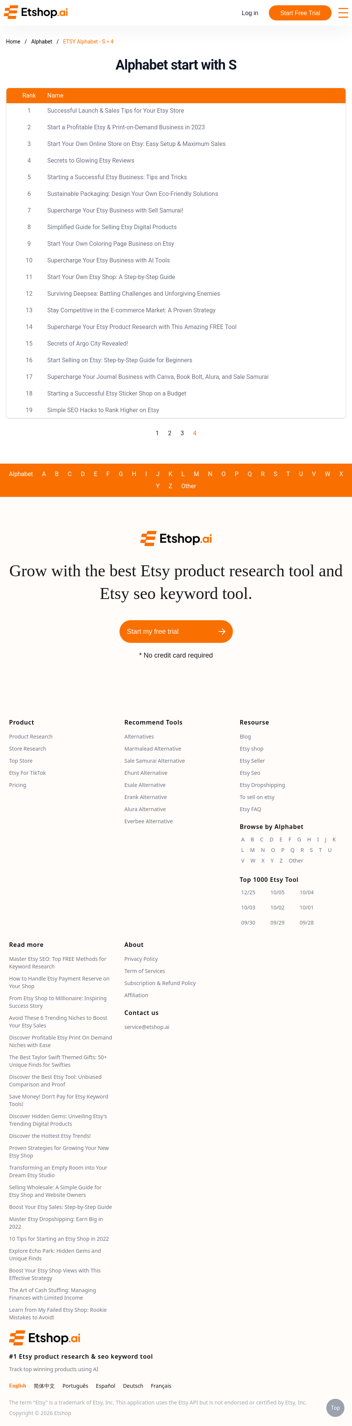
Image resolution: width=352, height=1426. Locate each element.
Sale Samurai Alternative (154, 760)
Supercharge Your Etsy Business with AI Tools (108, 260)
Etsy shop (252, 748)
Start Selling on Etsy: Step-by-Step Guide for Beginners (119, 360)
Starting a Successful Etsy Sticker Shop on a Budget (116, 393)
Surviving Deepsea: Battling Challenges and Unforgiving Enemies (133, 293)
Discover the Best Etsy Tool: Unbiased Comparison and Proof (55, 1080)
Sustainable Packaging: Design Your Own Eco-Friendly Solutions (132, 193)
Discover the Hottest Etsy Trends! (50, 1135)
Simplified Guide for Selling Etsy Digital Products (112, 227)
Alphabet (42, 42)
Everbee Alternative (148, 821)
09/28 (307, 922)
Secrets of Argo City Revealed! (87, 343)
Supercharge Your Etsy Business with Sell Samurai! (115, 210)
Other (188, 486)
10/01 (307, 907)
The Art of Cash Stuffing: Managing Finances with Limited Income (52, 1293)
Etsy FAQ (250, 809)
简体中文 (44, 1385)
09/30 (248, 922)
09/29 (277, 922)
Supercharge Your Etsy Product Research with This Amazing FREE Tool (142, 327)
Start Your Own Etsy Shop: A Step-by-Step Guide (111, 277)
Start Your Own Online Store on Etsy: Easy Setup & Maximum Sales (136, 143)
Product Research (31, 736)
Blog (245, 736)
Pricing (17, 784)
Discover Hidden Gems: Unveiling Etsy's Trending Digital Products (58, 1120)
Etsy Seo (250, 772)
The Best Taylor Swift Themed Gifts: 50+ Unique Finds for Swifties (58, 1061)
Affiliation (136, 995)
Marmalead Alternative (152, 748)
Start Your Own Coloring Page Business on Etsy (110, 243)
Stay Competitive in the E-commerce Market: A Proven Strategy (131, 310)
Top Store (21, 760)
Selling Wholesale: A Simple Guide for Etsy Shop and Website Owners (55, 1191)
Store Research (27, 748)
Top (335, 1408)
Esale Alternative (145, 784)
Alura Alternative (145, 809)
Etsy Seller (252, 760)
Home (13, 42)
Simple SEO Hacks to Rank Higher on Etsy (103, 410)
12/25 (248, 892)
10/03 (248, 907)
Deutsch (133, 1385)
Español (105, 1385)
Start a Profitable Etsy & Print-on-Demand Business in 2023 (126, 127)
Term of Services (144, 970)
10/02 (277, 907)
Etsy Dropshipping (262, 784)
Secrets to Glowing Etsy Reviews (90, 160)
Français (161, 1385)
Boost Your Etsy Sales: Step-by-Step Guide (60, 1206)
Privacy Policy (141, 958)
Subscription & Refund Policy (160, 983)
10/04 (307, 892)
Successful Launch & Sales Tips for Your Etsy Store (115, 110)
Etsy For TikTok (27, 772)
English (17, 1386)
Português (75, 1385)
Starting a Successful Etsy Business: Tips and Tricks (117, 177)
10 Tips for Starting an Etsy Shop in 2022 (59, 1238)
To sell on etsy (257, 797)
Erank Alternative (145, 797)
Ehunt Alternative (145, 772)
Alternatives (139, 736)
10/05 (277, 892)
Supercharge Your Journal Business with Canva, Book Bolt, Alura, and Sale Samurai (157, 376)
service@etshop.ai (146, 1026)
